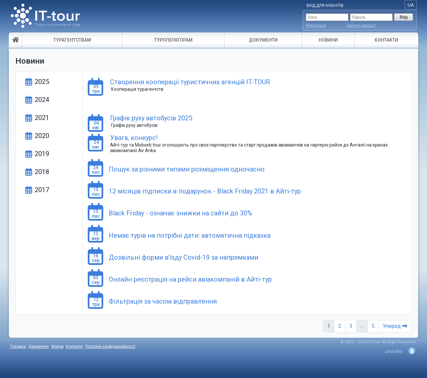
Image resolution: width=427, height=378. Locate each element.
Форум (57, 346)
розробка (393, 351)
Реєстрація (316, 25)
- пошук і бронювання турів (45, 17)
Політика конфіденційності (110, 346)
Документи (38, 346)
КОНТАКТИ (386, 40)
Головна (18, 346)
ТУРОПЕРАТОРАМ (173, 40)
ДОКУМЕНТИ (263, 40)
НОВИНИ (328, 40)
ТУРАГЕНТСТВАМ (72, 40)
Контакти (74, 346)
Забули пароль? (361, 25)
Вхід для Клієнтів (324, 5)
